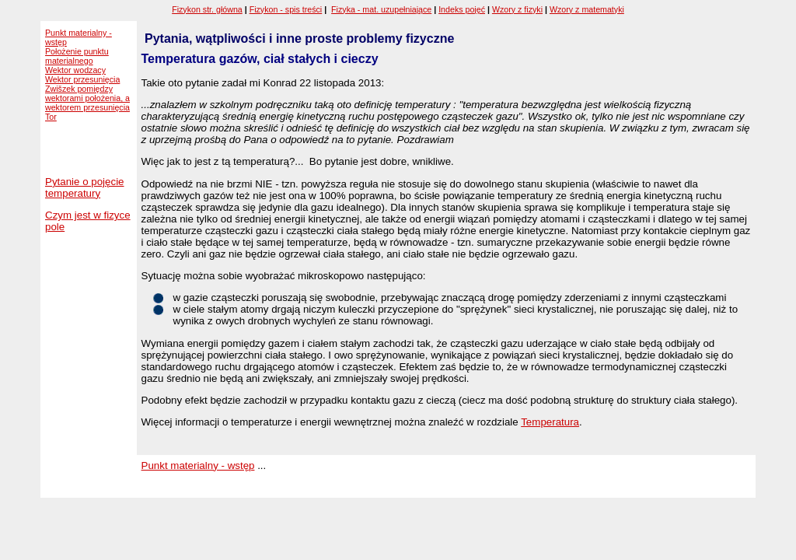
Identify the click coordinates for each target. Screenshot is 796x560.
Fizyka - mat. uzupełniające (381, 9)
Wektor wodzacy (75, 70)
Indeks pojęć (461, 9)
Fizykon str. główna (207, 9)
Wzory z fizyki (517, 9)
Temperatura (550, 422)
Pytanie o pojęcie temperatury (84, 187)
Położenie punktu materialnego (77, 56)
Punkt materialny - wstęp (198, 465)
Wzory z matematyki (587, 9)
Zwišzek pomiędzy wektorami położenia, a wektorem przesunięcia (87, 98)
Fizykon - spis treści (286, 9)
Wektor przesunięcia (82, 79)
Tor (51, 116)
